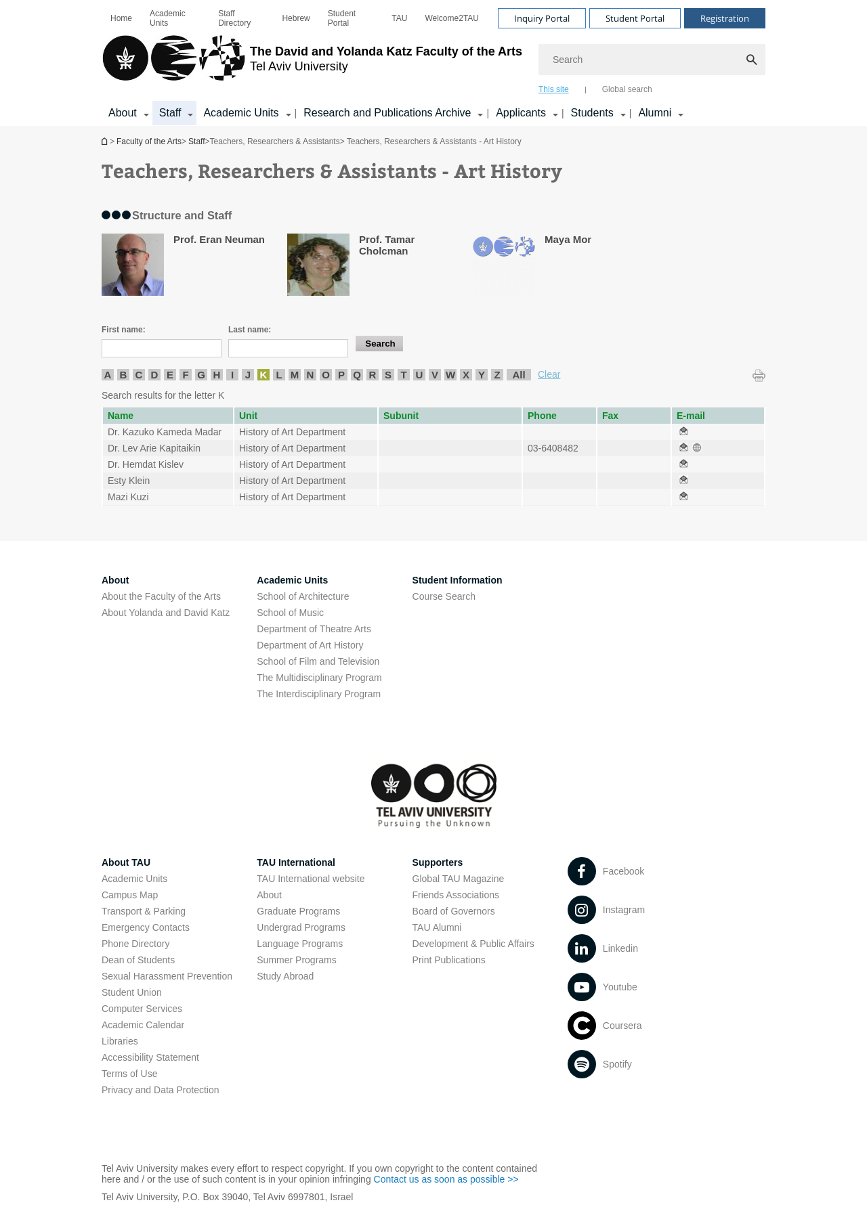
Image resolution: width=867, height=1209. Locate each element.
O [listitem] (326, 374)
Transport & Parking (144, 911)
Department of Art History (310, 645)
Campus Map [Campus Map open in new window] (130, 894)
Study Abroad (285, 976)
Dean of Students (138, 959)
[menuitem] (121, 18)
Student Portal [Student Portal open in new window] (342, 18)
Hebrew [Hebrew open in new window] (296, 18)
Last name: (249, 329)
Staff (196, 141)
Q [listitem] (357, 374)
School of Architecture (303, 596)
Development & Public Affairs (473, 943)
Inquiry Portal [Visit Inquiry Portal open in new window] (542, 18)
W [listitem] (450, 374)
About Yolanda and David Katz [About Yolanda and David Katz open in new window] (166, 612)
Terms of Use (129, 1073)
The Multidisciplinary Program (319, 677)
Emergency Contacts (146, 927)
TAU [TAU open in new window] (399, 18)
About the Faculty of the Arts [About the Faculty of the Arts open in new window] (161, 596)
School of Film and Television (318, 661)
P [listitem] (341, 374)
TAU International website (310, 878)
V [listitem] (434, 374)
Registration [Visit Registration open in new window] (724, 18)
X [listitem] (466, 374)
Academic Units (168, 18)
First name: (124, 329)
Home (121, 18)
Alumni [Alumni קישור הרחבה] (654, 112)
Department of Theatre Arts (314, 628)
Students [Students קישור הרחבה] (592, 112)
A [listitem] (108, 374)
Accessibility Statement (150, 1057)
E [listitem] (170, 374)
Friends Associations (456, 894)
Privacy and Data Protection (160, 1089)
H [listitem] (217, 374)
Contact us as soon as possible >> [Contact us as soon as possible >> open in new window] (446, 1179)
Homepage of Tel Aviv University (106, 141)
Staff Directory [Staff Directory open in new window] (234, 18)
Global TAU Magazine (459, 878)
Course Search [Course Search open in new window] (444, 596)
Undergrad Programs (301, 927)
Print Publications (449, 959)
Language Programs (300, 943)
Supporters (438, 862)
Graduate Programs (298, 911)
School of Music (290, 612)
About (269, 894)
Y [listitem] (481, 374)
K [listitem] (264, 374)
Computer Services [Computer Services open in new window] (142, 1008)
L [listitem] (279, 374)
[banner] (433, 63)
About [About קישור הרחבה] (122, 112)
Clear (549, 374)
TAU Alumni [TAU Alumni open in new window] (437, 927)
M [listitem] (295, 374)
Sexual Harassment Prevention (167, 976)
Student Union (132, 992)
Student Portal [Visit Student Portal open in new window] (635, 18)
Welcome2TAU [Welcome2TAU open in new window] (452, 18)
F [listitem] (185, 374)
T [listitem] (403, 374)
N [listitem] (310, 374)
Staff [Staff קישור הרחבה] (170, 112)
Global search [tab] (627, 89)
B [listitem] (123, 374)
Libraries (120, 1041)
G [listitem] (201, 374)
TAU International (296, 862)
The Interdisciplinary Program (319, 693)
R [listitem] (373, 374)
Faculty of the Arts (149, 141)
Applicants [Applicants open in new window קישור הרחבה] (521, 112)
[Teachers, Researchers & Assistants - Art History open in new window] (683, 431)
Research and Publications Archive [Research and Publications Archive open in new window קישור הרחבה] (387, 112)
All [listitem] (518, 374)
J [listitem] (248, 374)
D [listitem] (154, 374)
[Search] (651, 59)
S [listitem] (388, 374)
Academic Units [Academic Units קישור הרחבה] (240, 112)
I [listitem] (232, 374)
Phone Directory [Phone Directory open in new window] (135, 943)
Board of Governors (454, 911)
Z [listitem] (497, 374)
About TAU (126, 862)
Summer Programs (296, 959)
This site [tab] (553, 89)
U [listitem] (419, 374)
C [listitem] (139, 374)
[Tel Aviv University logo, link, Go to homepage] (312, 64)
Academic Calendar (143, 1024)
